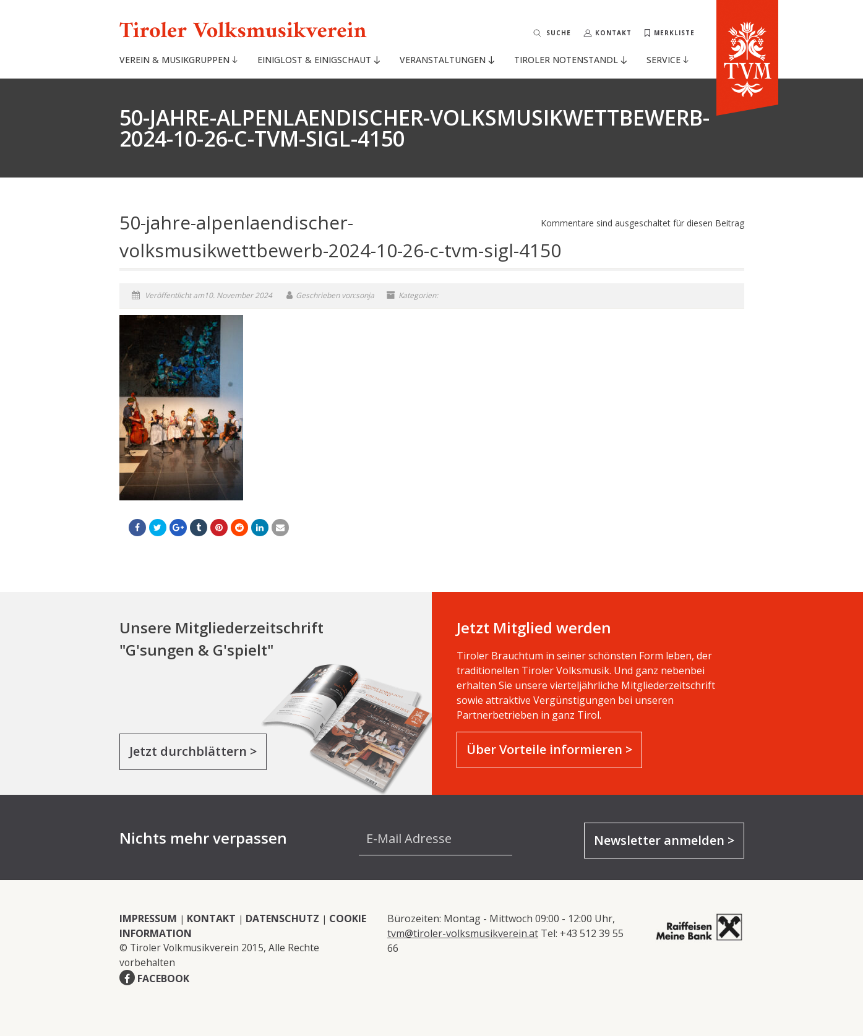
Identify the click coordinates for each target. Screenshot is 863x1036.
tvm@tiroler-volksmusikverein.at (462, 933)
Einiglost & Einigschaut (318, 60)
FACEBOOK (163, 978)
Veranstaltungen (447, 60)
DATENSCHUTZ (282, 918)
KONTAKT (211, 918)
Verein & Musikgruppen (178, 60)
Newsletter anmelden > (664, 840)
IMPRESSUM (148, 918)
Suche (558, 32)
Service (667, 60)
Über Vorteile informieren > (549, 749)
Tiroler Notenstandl (570, 60)
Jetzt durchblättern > (193, 751)
